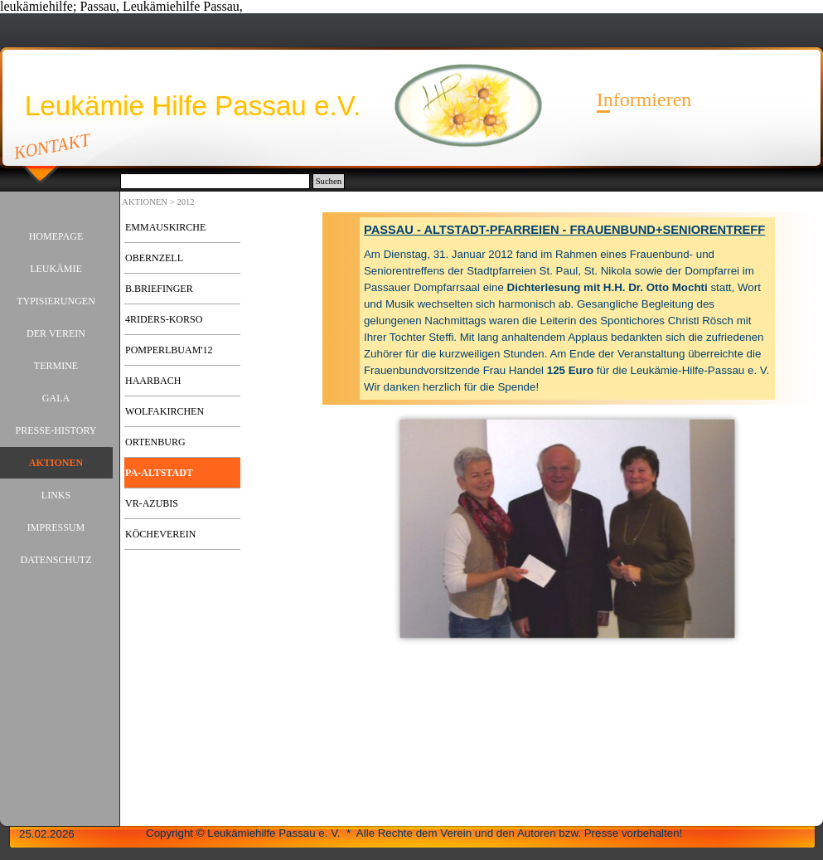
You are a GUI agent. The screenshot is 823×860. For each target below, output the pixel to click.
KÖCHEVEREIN (160, 534)
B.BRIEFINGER (159, 288)
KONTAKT (52, 146)
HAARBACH (153, 380)
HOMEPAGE (56, 236)
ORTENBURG (155, 442)
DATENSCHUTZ (56, 560)
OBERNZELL (154, 258)
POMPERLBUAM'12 (169, 350)
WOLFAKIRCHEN (164, 411)
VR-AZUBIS (151, 503)
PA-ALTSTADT (159, 473)
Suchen (328, 181)
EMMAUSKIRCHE (165, 227)
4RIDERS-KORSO (163, 319)
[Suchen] (215, 181)
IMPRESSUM (56, 527)
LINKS (55, 495)
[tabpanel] (567, 308)
